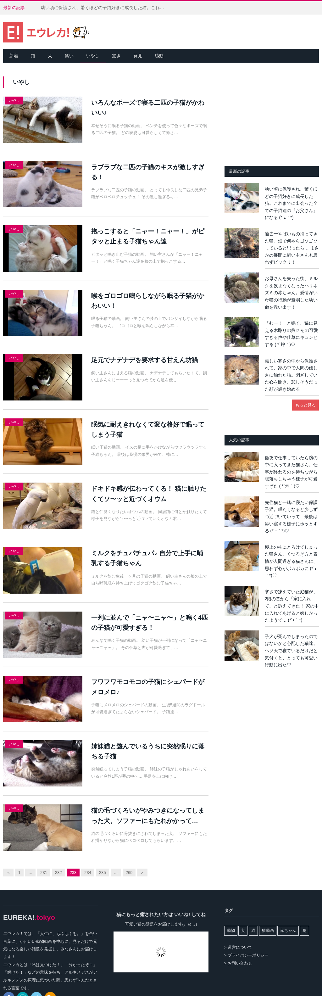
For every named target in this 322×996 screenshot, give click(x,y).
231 (43, 872)
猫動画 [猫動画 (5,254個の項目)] (268, 930)
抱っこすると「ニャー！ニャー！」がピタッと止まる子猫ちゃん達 (147, 236)
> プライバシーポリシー (246, 955)
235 (102, 872)
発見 (137, 55)
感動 (159, 55)
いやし (92, 55)
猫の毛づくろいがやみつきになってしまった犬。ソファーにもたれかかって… (147, 815)
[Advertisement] (272, 115)
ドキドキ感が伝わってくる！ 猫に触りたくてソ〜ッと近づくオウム (148, 493)
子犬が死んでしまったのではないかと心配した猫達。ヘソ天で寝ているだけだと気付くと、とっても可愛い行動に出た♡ (291, 650)
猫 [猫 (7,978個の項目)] (253, 930)
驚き (116, 55)
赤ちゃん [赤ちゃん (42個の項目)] (288, 930)
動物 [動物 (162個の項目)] (231, 930)
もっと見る (305, 405)
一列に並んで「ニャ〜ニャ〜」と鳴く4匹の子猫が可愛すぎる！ (149, 622)
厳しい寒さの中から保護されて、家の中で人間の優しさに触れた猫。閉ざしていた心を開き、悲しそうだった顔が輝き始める (291, 375)
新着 (13, 55)
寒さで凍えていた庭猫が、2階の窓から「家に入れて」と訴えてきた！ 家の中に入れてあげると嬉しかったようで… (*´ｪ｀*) (292, 606)
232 (58, 872)
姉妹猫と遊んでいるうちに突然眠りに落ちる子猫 (147, 751)
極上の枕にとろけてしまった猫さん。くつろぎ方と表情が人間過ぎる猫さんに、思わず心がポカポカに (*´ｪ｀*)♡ (291, 561)
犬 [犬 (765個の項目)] (243, 930)
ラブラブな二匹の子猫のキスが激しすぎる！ (147, 172)
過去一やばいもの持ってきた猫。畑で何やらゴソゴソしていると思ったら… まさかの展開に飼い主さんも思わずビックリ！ (292, 248)
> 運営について (238, 947)
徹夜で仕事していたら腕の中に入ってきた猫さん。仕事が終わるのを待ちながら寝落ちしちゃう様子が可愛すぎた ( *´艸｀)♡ (291, 472)
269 (129, 872)
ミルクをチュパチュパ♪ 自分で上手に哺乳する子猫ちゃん (147, 558)
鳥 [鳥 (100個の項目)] (305, 930)
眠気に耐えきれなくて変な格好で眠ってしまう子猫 (147, 429)
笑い (69, 55)
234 (87, 872)
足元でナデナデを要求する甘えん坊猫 (144, 359)
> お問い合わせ (238, 963)
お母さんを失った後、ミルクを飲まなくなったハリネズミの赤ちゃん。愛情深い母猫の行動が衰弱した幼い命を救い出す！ (291, 292)
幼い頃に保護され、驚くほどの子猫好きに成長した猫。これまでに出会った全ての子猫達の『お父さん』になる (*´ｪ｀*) (105, 7)
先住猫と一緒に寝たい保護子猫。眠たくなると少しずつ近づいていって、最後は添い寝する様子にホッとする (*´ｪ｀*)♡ (291, 516)
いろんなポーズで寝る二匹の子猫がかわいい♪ (147, 107)
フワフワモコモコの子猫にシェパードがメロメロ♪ (147, 686)
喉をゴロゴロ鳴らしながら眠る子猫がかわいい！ (147, 300)
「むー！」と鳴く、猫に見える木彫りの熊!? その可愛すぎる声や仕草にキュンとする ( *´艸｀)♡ (291, 334)
